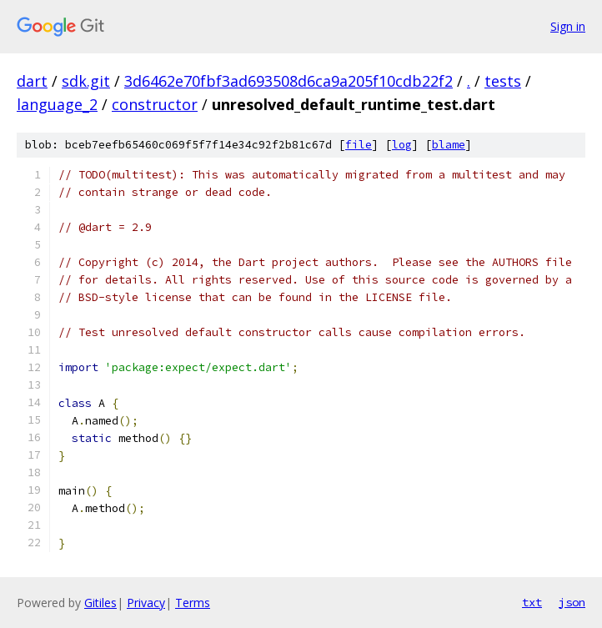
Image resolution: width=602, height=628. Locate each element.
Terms (192, 602)
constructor (155, 104)
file (358, 145)
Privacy (146, 602)
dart (32, 81)
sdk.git (86, 81)
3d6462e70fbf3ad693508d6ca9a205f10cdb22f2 (288, 81)
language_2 (57, 104)
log (402, 145)
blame (448, 145)
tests (502, 81)
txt (532, 602)
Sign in (567, 26)
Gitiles (100, 602)
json (572, 602)
